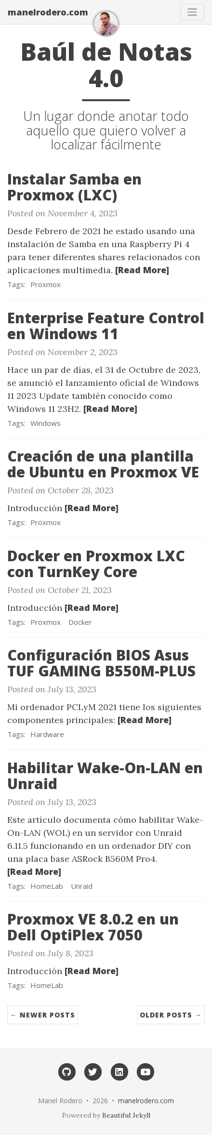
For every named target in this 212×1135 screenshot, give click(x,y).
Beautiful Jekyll (126, 1115)
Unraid (82, 886)
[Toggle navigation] (192, 12)
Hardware (47, 734)
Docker (80, 622)
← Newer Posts (42, 1014)
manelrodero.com (48, 12)
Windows (45, 423)
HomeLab (46, 886)
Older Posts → (171, 1014)
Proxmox (45, 284)
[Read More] (142, 270)
